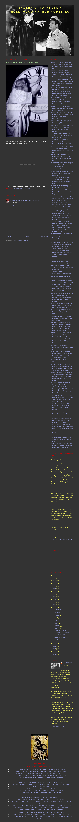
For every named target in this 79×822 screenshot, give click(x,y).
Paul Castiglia (68, 662)
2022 (54, 586)
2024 (54, 580)
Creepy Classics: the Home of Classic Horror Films (41, 812)
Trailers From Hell (41, 786)
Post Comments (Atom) (21, 240)
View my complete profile (60, 726)
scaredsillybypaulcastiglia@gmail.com (62, 539)
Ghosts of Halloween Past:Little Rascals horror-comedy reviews (41, 805)
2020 (54, 591)
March (57, 623)
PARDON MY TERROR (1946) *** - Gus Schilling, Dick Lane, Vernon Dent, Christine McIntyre (61, 305)
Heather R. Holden (16, 200)
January (57, 628)
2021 (54, 588)
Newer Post (9, 236)
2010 (54, 651)
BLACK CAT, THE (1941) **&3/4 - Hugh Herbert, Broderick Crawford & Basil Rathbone (62, 108)
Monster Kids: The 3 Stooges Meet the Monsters (41, 778)
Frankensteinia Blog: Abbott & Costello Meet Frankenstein (41, 808)
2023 (54, 583)
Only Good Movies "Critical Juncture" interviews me (41, 790)
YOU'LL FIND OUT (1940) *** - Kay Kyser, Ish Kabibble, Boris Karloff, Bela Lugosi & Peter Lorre (61, 445)
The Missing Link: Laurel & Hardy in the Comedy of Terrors (42, 775)
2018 (54, 596)
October (57, 615)
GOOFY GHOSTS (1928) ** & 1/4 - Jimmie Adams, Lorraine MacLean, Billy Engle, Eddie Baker (62, 198)
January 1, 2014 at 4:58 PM (31, 200)
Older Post (44, 236)
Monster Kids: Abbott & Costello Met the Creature (41, 782)
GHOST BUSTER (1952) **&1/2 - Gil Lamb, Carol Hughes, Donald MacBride (62, 173)
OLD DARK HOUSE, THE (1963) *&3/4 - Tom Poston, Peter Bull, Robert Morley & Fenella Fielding (61, 278)
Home (27, 236)
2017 (54, 599)
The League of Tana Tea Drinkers (41, 788)
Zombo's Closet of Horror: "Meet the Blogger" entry (41, 769)
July (56, 618)
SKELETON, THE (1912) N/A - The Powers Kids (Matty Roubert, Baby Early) (62, 347)
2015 (54, 604)
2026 (54, 575)
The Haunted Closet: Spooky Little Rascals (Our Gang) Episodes (41, 780)
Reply (12, 205)
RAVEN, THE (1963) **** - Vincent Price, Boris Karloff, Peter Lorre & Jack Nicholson (61, 318)
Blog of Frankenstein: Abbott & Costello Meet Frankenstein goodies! (42, 814)
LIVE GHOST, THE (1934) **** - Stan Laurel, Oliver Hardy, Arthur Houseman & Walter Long (62, 261)
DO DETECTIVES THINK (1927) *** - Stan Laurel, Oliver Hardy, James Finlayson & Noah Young (62, 135)
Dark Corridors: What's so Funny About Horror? (41, 810)
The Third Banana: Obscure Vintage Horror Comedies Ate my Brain (41, 784)
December (58, 609)
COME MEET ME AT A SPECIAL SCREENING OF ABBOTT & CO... (63, 632)
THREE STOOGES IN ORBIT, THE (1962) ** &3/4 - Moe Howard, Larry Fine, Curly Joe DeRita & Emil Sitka (62, 426)
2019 (54, 594)
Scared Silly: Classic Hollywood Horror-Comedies (40, 10)
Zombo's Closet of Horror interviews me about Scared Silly (41, 771)
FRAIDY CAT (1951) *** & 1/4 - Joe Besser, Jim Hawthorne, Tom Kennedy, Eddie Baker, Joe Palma (62, 142)
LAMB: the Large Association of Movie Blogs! (41, 797)
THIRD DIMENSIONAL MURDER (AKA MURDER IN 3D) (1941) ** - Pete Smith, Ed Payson (61, 420)
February (57, 626)
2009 (54, 654)
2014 (54, 607)
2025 (54, 578)
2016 (54, 602)
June (56, 620)
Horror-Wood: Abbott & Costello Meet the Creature (41, 799)
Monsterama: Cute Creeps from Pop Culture (41, 793)
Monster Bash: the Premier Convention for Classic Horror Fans (41, 795)
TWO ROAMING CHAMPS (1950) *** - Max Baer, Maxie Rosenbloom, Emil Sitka (62, 439)
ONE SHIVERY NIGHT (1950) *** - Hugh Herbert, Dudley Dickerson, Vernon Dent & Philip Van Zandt (61, 289)
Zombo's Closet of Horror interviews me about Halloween (41, 773)
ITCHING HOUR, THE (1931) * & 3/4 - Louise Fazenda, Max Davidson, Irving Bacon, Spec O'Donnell (62, 244)
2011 (54, 649)
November (58, 612)
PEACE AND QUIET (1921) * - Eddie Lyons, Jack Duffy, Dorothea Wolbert (62, 312)
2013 (54, 643)
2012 (54, 646)
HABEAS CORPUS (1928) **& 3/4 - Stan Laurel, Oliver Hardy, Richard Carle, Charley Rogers (62, 209)
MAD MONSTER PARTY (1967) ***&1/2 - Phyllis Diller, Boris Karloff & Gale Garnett (62, 267)
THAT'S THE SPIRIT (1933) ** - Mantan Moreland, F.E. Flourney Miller (61, 414)
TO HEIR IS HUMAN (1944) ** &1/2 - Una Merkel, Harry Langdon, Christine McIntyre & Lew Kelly (62, 433)
